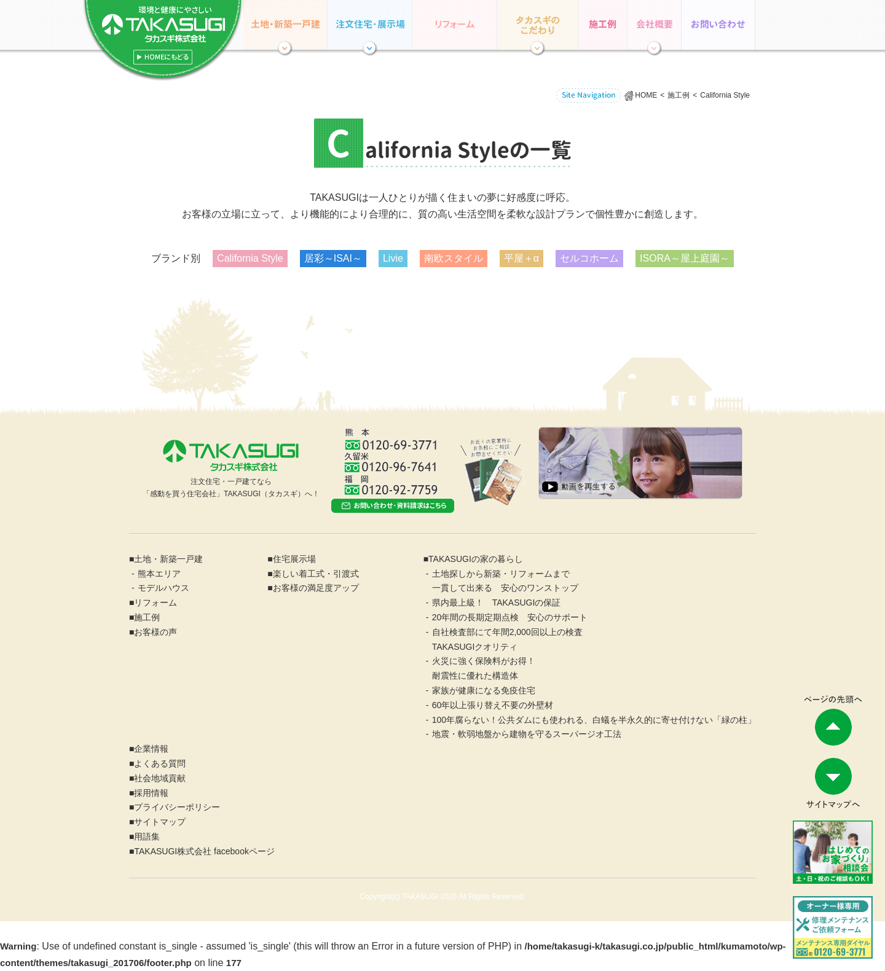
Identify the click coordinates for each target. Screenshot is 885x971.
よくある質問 (160, 763)
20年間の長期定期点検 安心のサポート (510, 617)
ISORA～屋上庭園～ (685, 258)
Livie (393, 258)
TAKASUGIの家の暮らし (537, 25)
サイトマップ (160, 822)
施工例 (602, 25)
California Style (250, 258)
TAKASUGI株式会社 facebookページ (204, 851)
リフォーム (454, 25)
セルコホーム (589, 258)
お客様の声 (155, 632)
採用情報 (151, 793)
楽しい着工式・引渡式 (316, 574)
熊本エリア (159, 574)
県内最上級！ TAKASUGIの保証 (496, 602)
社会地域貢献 (160, 778)
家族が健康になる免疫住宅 (483, 690)
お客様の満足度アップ (316, 588)
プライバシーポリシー (177, 807)
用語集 (147, 836)
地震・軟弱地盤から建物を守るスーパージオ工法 (526, 734)
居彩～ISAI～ (333, 258)
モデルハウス (163, 588)
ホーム (163, 41)
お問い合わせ (718, 25)
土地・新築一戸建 (168, 559)
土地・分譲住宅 (285, 25)
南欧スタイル (453, 258)
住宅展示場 (370, 25)
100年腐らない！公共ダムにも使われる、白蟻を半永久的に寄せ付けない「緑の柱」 (594, 720)
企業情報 (654, 25)
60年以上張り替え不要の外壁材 (493, 705)
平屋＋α (521, 258)
